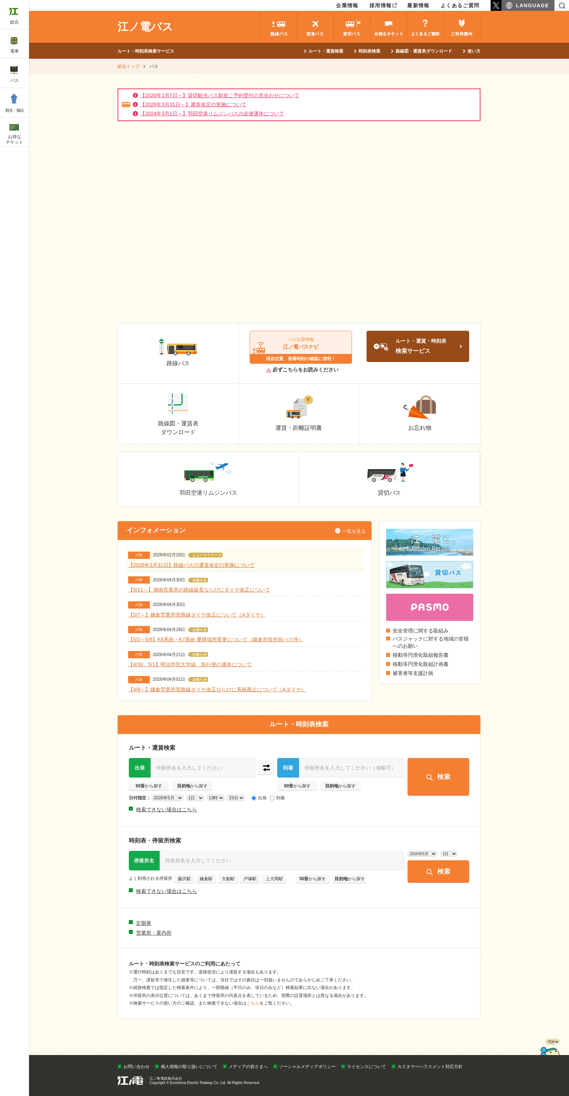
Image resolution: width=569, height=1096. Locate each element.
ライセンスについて (366, 1066)
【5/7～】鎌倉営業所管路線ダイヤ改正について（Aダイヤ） (197, 614)
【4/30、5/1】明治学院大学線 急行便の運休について (190, 664)
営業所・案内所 (154, 933)
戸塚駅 (250, 878)
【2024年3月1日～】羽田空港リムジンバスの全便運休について (212, 113)
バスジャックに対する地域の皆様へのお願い (431, 642)
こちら (252, 1003)
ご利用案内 (462, 27)
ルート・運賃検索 (325, 51)
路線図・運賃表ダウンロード (424, 51)
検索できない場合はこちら (166, 809)
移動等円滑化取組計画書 (421, 664)
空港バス (315, 27)
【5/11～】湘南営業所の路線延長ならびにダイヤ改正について (199, 590)
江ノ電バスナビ (301, 347)
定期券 (143, 923)
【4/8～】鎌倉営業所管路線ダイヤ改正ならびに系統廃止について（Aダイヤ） (217, 689)
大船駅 (228, 878)
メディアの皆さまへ (248, 1066)
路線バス (279, 27)
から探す (149, 785)
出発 (140, 767)
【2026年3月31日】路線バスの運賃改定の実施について (191, 565)
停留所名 (144, 860)
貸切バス (352, 27)
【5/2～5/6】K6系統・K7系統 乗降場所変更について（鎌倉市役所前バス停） (215, 639)
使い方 (473, 51)
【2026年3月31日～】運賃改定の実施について (193, 104)
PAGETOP (550, 1053)
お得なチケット (389, 27)
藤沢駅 (184, 878)
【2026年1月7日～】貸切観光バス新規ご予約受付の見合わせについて (219, 95)
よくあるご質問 (460, 5)
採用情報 (380, 5)
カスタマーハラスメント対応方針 (430, 1066)
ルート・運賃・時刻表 (429, 348)
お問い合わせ (136, 1066)
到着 (288, 767)
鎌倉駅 (206, 878)
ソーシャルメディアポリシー (307, 1066)
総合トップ (128, 66)
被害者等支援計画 (413, 673)
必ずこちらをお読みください (302, 369)
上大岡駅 (274, 878)
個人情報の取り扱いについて (189, 1066)
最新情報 (418, 5)
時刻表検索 (369, 51)
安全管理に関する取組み (421, 631)
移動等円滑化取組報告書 (421, 655)
